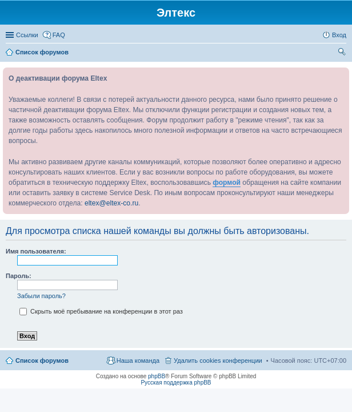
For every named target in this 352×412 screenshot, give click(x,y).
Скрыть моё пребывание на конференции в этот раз (101, 311)
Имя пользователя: (36, 251)
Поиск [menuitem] (342, 53)
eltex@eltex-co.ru (111, 203)
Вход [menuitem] (339, 34)
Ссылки (27, 34)
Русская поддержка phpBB (176, 382)
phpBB (156, 376)
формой (227, 183)
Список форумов (42, 360)
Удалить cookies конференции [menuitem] (218, 360)
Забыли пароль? (41, 295)
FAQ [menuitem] (59, 34)
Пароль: (18, 275)
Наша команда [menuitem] (138, 360)
